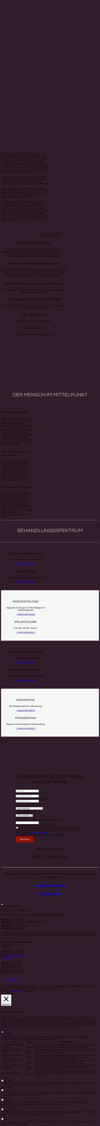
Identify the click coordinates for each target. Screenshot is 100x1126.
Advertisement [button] (7, 1107)
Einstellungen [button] (28, 991)
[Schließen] (2, 904)
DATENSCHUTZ (12, 981)
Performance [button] (6, 1088)
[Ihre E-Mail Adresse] (27, 796)
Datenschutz (17, 991)
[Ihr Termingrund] (29, 808)
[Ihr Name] (27, 791)
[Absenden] (25, 839)
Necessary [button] (5, 1029)
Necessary (8, 1032)
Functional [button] (5, 1078)
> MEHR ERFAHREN (25, 564)
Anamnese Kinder (50, 893)
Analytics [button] (5, 1097)
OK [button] (2, 991)
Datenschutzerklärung (39, 832)
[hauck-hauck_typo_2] (21, 21)
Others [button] (4, 1116)
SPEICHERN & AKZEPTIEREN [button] (15, 1124)
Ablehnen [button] (8, 991)
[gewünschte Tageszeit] (24, 815)
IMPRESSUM (11, 979)
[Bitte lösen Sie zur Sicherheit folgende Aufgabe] (27, 822)
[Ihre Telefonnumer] (27, 801)
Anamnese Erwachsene (50, 885)
